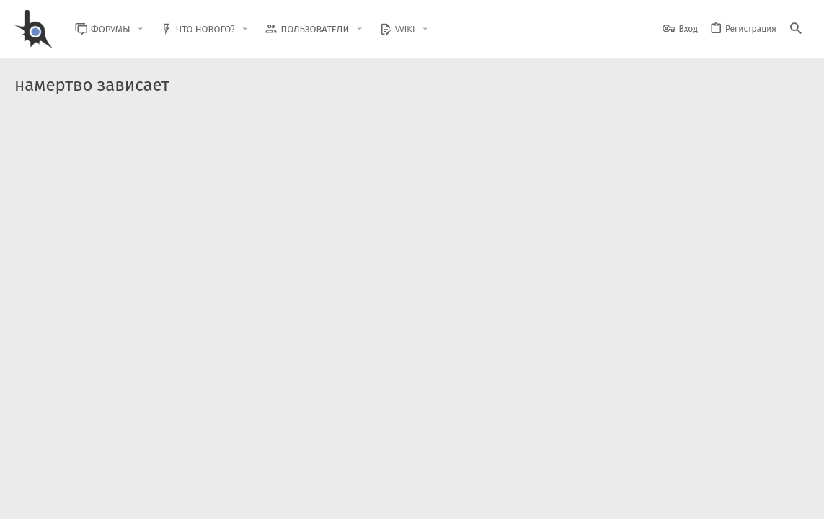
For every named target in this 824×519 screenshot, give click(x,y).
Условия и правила (549, 499)
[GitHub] (793, 464)
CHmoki (86, 267)
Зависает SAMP (112, 224)
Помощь (573, 192)
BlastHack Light (50, 499)
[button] (151, 29)
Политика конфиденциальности (662, 499)
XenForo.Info (106, 470)
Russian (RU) (131, 499)
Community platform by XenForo (132, 458)
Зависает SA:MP (113, 150)
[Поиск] (796, 29)
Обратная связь (470, 499)
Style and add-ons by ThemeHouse (325, 458)
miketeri (86, 192)
